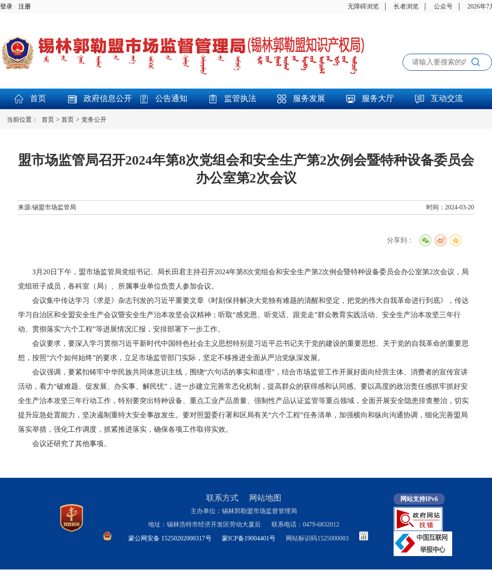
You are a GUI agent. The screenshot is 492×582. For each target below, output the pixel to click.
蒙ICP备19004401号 (249, 538)
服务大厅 (378, 98)
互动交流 (447, 98)
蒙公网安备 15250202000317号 (170, 538)
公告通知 (171, 98)
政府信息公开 (108, 98)
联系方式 (222, 497)
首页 (38, 98)
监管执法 (240, 98)
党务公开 (93, 119)
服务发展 (309, 98)
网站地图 (265, 497)
